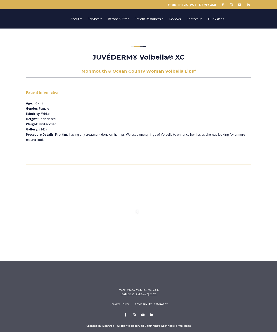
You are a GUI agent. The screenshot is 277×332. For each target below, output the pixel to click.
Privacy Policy (119, 304)
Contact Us (194, 19)
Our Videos (216, 19)
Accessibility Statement (151, 304)
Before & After (118, 19)
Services (93, 19)
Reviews (175, 19)
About (74, 19)
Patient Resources (148, 19)
